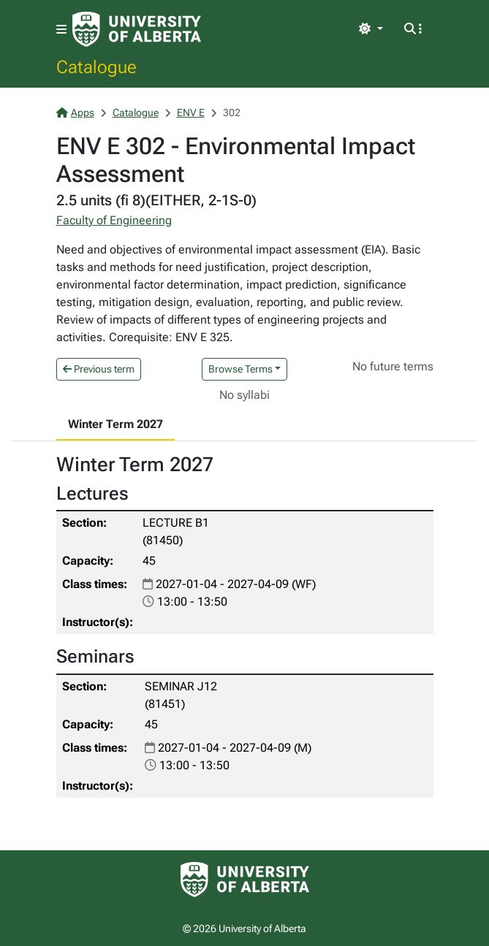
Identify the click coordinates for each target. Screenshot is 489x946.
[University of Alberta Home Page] (137, 29)
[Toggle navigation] (61, 29)
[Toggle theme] (370, 29)
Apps (75, 112)
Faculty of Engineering (114, 220)
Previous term (98, 369)
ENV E (191, 112)
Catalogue (96, 66)
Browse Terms (240, 369)
